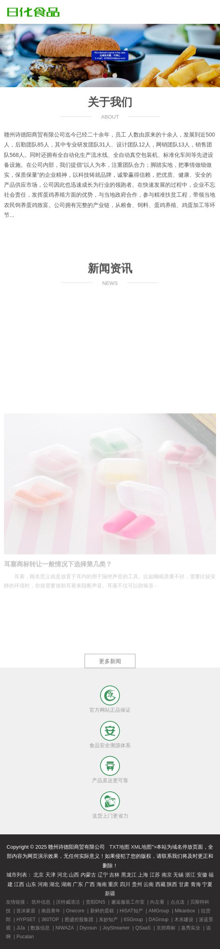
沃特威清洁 (68, 902)
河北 (62, 875)
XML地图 (141, 847)
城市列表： (19, 875)
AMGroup (159, 911)
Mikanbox (185, 911)
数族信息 (40, 928)
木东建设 (183, 919)
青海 (196, 884)
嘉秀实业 (190, 928)
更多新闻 (110, 685)
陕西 (172, 884)
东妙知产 (108, 919)
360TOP (50, 919)
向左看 (157, 902)
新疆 (110, 893)
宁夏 (207, 884)
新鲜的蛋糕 (102, 911)
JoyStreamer (115, 928)
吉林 (114, 875)
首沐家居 (25, 911)
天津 (50, 875)
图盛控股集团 (79, 919)
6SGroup (133, 919)
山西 (74, 875)
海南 (101, 884)
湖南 (66, 884)
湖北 (54, 884)
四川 (125, 884)
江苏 (155, 875)
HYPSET (25, 919)
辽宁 (103, 875)
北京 (38, 875)
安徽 (202, 875)
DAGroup (158, 919)
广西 (90, 884)
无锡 (178, 875)
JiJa (20, 928)
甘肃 (184, 884)
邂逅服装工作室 (128, 902)
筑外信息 (40, 902)
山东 (31, 884)
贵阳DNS (95, 902)
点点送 (177, 902)
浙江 (190, 875)
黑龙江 (129, 875)
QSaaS (143, 928)
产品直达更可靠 (110, 780)
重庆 (113, 884)
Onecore (75, 911)
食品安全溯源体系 (110, 745)
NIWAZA (65, 928)
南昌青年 (50, 911)
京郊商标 (166, 928)
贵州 (137, 884)
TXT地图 (119, 847)
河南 (43, 884)
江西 (19, 884)
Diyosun (87, 928)
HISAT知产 (131, 911)
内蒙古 (88, 875)
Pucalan (24, 936)
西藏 (160, 884)
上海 (143, 875)
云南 (148, 884)
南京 (167, 875)
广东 (78, 884)
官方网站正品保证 (110, 710)
